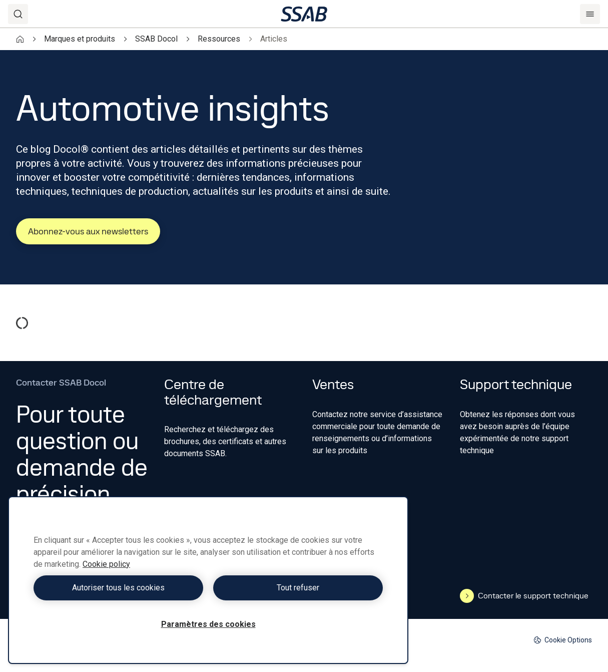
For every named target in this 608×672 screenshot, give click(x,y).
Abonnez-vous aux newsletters (88, 231)
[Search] (18, 14)
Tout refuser (298, 587)
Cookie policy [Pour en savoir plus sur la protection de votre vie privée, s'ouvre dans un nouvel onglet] (106, 564)
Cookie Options (562, 640)
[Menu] (590, 14)
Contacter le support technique (524, 596)
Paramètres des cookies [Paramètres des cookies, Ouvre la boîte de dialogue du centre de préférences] (208, 624)
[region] (208, 580)
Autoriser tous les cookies (118, 587)
